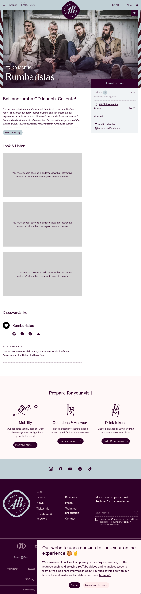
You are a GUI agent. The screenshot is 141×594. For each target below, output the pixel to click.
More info (105, 575)
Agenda (13, 4)
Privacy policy (29, 590)
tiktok (90, 469)
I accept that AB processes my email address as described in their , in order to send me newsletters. (119, 522)
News (40, 503)
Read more (13, 132)
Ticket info (42, 508)
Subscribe (136, 513)
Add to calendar (104, 124)
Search (137, 5)
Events (40, 497)
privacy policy (123, 522)
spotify (80, 469)
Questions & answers (44, 516)
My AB (115, 4)
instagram (51, 469)
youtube (70, 469)
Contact (70, 518)
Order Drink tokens (116, 441)
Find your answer (70, 441)
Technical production (72, 511)
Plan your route (25, 444)
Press (69, 503)
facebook (60, 468)
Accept (74, 585)
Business (71, 497)
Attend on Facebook (107, 128)
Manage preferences (96, 585)
